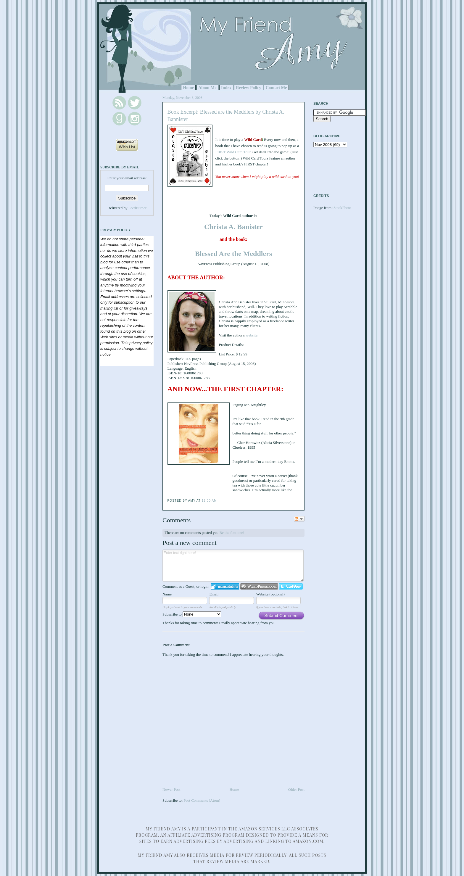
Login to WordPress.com (259, 586)
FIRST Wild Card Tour (233, 152)
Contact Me (276, 87)
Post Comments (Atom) (202, 800)
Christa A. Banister (233, 227)
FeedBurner (137, 208)
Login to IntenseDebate (225, 586)
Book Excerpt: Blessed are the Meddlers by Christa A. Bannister (225, 115)
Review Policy (248, 87)
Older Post (296, 789)
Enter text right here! (233, 566)
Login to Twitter (291, 586)
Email (213, 594)
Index (226, 87)
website (251, 335)
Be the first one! (231, 532)
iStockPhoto (341, 207)
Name (167, 594)
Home (188, 87)
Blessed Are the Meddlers (233, 253)
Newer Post (171, 789)
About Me (207, 87)
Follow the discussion (299, 518)
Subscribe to (191, 614)
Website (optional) (270, 594)
